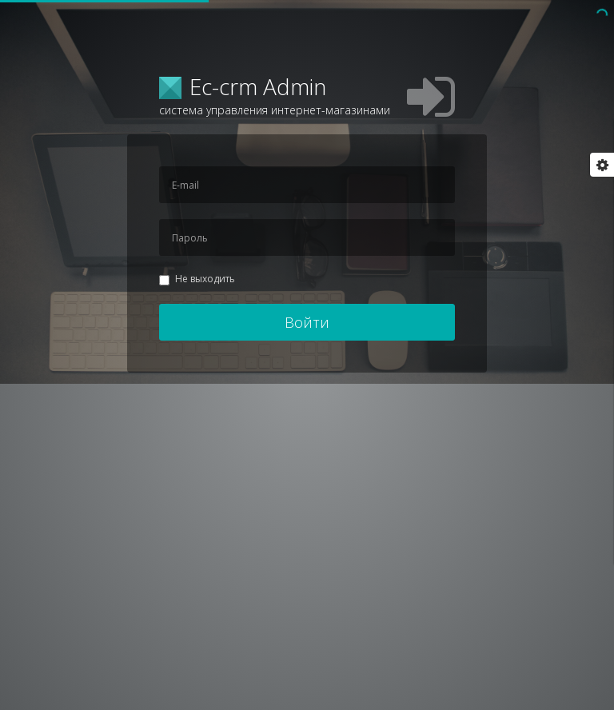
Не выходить (197, 278)
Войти (307, 322)
